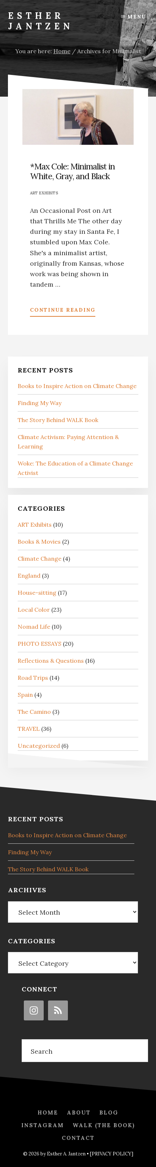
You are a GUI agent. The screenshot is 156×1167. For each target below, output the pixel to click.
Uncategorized (39, 745)
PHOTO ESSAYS (39, 643)
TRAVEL (29, 728)
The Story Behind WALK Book (58, 420)
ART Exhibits (44, 192)
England (29, 575)
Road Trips (33, 677)
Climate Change (39, 558)
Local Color (34, 609)
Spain (25, 694)
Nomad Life (34, 626)
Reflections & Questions (51, 660)
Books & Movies (39, 541)
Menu (136, 16)
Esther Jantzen (40, 21)
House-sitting (37, 592)
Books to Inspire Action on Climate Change (77, 385)
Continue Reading (62, 311)
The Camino (34, 711)
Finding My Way (39, 402)
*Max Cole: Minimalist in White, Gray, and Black (72, 171)
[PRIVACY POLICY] (111, 1154)
